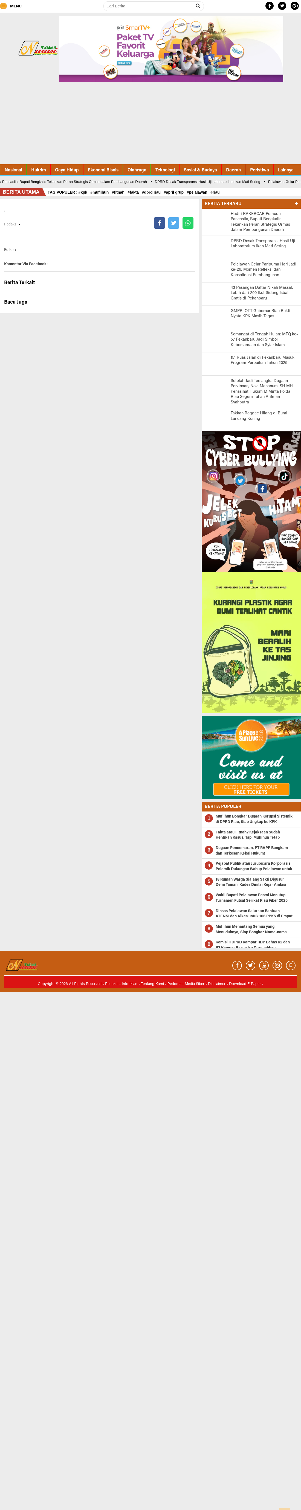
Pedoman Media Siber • (187, 984)
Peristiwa (259, 170)
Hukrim (38, 170)
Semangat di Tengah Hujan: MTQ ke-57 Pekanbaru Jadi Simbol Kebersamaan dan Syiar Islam (264, 339)
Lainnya (286, 170)
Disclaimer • (218, 984)
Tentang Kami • (154, 984)
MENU (11, 6)
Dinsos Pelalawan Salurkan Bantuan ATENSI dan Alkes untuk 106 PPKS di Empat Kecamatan (254, 916)
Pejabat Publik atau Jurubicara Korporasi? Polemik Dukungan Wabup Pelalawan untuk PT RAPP (254, 869)
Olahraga (137, 170)
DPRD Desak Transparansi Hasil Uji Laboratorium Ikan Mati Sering (209, 182)
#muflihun (100, 192)
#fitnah (119, 192)
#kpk (84, 192)
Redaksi (10, 225)
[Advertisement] (150, 124)
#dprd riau (152, 192)
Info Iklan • (131, 984)
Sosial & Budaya (200, 170)
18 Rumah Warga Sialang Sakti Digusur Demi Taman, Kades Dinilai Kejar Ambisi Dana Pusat (251, 885)
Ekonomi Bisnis (103, 170)
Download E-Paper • (246, 984)
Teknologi (165, 170)
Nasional (13, 170)
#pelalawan (198, 192)
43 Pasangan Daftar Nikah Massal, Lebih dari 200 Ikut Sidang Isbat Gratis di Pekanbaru (262, 293)
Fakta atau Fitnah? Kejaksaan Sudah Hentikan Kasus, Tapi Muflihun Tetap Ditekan (248, 838)
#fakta (134, 192)
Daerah (233, 170)
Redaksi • (113, 984)
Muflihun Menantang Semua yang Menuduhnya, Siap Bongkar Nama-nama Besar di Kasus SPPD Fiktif (251, 932)
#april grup (175, 192)
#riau (216, 192)
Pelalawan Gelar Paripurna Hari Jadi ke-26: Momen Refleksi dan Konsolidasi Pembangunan (263, 269)
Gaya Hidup (67, 170)
